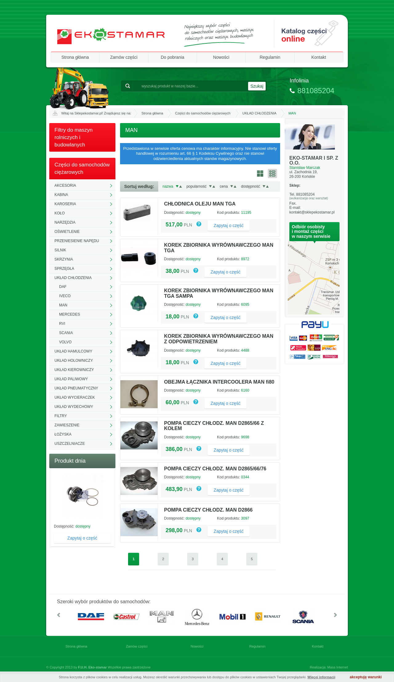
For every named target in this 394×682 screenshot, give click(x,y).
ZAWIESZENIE (66, 425)
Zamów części (124, 57)
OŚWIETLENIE (67, 231)
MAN (63, 305)
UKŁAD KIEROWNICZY (74, 370)
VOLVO (65, 342)
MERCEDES (69, 314)
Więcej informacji (321, 677)
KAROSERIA (65, 204)
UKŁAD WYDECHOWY (73, 407)
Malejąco (177, 186)
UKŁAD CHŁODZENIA (260, 113)
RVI (62, 323)
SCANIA (66, 333)
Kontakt (319, 57)
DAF (62, 287)
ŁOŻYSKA (62, 434)
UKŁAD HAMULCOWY (73, 351)
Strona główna (75, 57)
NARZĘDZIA (64, 222)
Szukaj (256, 86)
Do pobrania (172, 57)
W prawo (335, 615)
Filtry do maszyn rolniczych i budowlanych (73, 137)
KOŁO (59, 213)
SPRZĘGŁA (64, 268)
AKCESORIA (65, 185)
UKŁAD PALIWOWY (71, 379)
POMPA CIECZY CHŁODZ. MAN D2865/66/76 (215, 468)
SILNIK (60, 250)
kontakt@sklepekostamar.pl (312, 212)
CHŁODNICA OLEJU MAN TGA (199, 203)
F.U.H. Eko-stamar (92, 667)
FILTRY (60, 416)
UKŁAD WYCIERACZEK (74, 397)
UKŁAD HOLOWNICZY (73, 360)
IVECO (64, 296)
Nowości (221, 57)
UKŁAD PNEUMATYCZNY (76, 388)
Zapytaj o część (82, 538)
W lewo (58, 615)
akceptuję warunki (366, 677)
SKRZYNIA (63, 259)
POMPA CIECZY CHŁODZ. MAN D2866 (208, 509)
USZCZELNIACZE (69, 443)
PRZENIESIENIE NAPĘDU (76, 241)
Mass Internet (337, 667)
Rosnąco (180, 186)
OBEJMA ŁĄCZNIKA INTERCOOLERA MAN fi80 (219, 382)
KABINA (61, 195)
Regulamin (270, 57)
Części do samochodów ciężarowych (203, 113)
